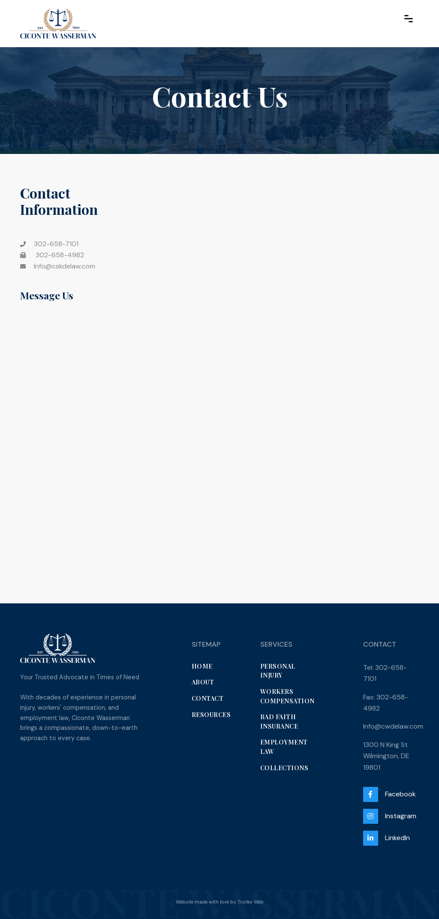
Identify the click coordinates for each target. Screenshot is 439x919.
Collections (284, 767)
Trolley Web (251, 902)
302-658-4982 (52, 254)
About (203, 682)
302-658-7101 (56, 243)
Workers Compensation (287, 696)
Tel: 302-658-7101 (385, 673)
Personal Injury (277, 671)
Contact (208, 698)
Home (202, 666)
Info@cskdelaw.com (64, 266)
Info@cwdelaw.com (393, 726)
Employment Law (284, 747)
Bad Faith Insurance (279, 721)
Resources (211, 714)
